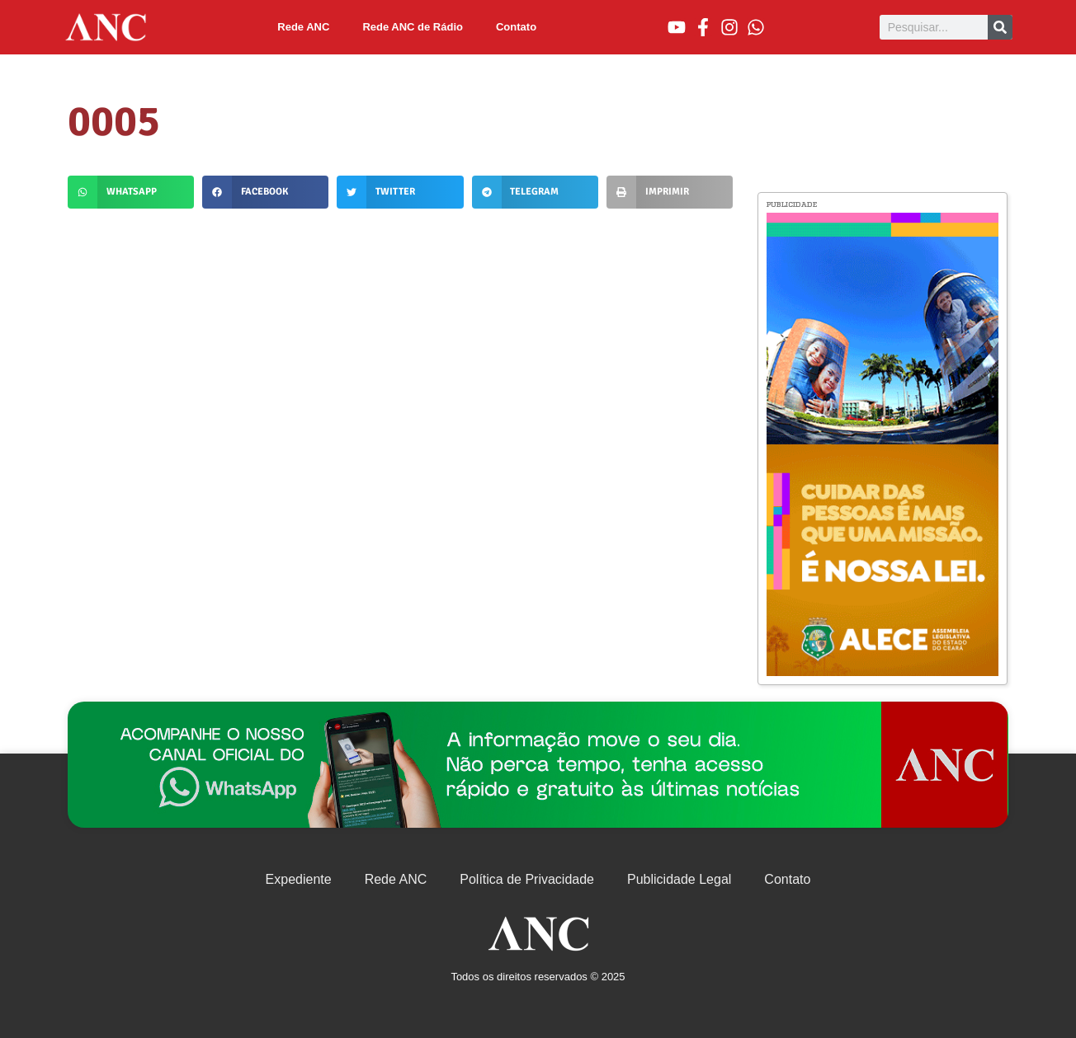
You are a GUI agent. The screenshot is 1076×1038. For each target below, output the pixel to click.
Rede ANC (303, 27)
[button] (131, 192)
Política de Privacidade (527, 879)
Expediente (299, 879)
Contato (516, 27)
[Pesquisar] (1000, 27)
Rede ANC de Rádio (412, 27)
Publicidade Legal (679, 879)
